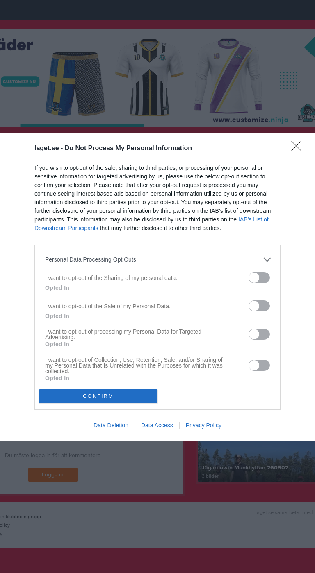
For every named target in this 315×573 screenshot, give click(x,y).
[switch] (259, 277)
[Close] (299, 148)
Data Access (157, 425)
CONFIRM (98, 396)
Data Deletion (111, 425)
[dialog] (157, 287)
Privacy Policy (203, 425)
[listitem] (157, 259)
